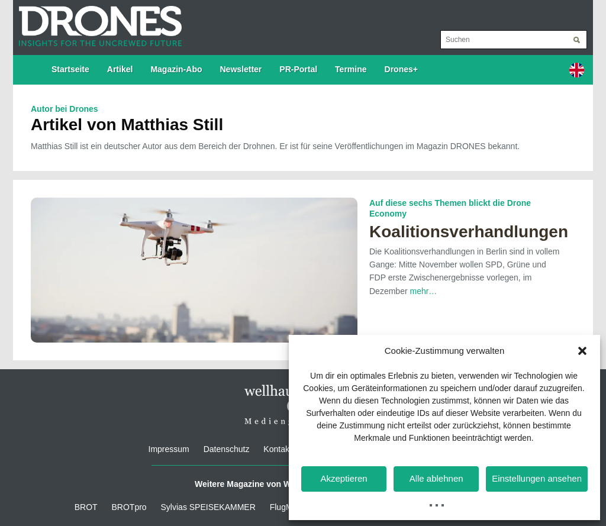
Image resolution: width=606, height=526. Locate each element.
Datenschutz (227, 449)
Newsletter (241, 69)
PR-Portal (298, 69)
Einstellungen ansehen (537, 478)
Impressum (169, 449)
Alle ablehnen (436, 478)
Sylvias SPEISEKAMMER (208, 507)
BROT (86, 507)
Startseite (70, 69)
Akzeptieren (343, 478)
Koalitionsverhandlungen (468, 231)
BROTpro (129, 507)
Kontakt (277, 449)
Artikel (120, 69)
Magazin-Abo (176, 69)
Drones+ (401, 69)
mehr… (423, 291)
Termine (350, 69)
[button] (582, 351)
